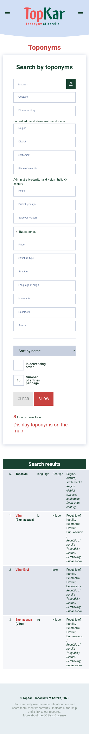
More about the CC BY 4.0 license (44, 715)
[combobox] (44, 97)
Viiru (18, 515)
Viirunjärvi (22, 569)
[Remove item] (16, 232)
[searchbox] (45, 96)
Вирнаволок (23, 619)
